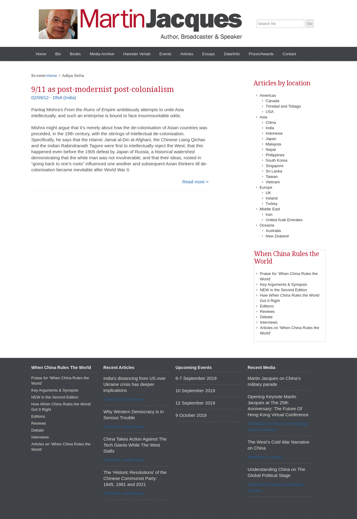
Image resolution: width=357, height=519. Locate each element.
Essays (208, 54)
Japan (271, 138)
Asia (263, 117)
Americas (268, 95)
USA (270, 111)
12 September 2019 (195, 402)
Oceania (267, 225)
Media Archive (102, 54)
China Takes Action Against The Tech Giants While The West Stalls (134, 444)
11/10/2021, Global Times (123, 460)
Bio (58, 54)
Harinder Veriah (136, 54)
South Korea (276, 160)
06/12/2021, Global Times (123, 427)
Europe (266, 187)
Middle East (270, 209)
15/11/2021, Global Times (123, 493)
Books (75, 54)
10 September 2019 (195, 390)
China (271, 122)
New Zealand (277, 236)
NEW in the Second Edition (283, 290)
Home (41, 54)
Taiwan (272, 176)
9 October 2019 (190, 415)
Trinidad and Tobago (283, 106)
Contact (289, 54)
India (270, 128)
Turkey (271, 203)
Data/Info (232, 54)
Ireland (272, 198)
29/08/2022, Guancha (264, 457)
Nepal (271, 149)
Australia (273, 230)
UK (268, 193)
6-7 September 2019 (196, 378)
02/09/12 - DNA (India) (53, 97)
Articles (186, 54)
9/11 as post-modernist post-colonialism (102, 89)
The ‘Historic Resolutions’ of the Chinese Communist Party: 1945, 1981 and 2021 (134, 478)
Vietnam (273, 182)
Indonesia (274, 133)
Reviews (267, 311)
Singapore (274, 165)
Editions (267, 306)
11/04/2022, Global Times (123, 399)
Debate (266, 317)
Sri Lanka (274, 171)
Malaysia (273, 144)
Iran (269, 214)
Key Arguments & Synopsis (283, 284)
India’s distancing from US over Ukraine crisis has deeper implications (134, 384)
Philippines (275, 155)
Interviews (269, 322)
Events (166, 54)
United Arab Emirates (284, 220)
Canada (272, 101)
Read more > (195, 181)
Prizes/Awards (261, 54)
